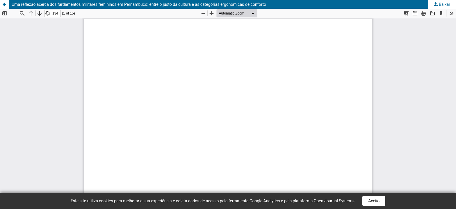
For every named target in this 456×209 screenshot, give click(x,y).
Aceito (374, 201)
